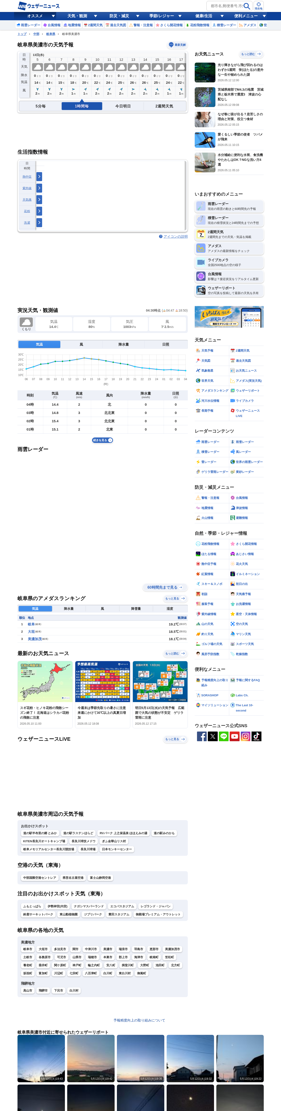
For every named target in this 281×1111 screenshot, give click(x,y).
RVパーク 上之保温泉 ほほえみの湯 (123, 833)
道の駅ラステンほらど (78, 833)
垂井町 (43, 965)
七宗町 (74, 973)
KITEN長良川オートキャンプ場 (44, 841)
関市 (75, 949)
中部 (36, 34)
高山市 (27, 990)
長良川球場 (88, 849)
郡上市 (123, 957)
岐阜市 (27, 949)
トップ (21, 34)
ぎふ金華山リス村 (114, 841)
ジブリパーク (93, 914)
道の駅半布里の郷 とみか (40, 833)
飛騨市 (43, 990)
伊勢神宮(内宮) (58, 906)
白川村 (74, 990)
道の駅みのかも (164, 833)
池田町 (160, 965)
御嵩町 (141, 973)
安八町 (110, 965)
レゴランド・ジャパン (156, 906)
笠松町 (169, 957)
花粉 (27, 211)
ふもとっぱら (32, 906)
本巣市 (107, 957)
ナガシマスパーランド (89, 906)
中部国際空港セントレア (39, 878)
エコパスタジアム (122, 906)
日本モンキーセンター (117, 849)
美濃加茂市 (172, 949)
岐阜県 (50, 34)
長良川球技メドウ (84, 841)
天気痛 (27, 199)
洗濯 (27, 222)
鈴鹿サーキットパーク (38, 914)
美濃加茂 (35, 639)
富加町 (43, 973)
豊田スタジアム (118, 914)
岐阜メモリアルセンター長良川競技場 (48, 849)
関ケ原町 (60, 965)
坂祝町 (27, 973)
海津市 (138, 957)
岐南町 (154, 957)
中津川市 (91, 949)
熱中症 (27, 176)
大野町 (144, 965)
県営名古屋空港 (73, 878)
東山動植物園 (69, 914)
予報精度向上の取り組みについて (139, 1020)
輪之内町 (94, 965)
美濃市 (107, 949)
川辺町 (58, 973)
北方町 (175, 965)
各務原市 (45, 957)
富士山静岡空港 (100, 878)
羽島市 (138, 949)
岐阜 (31, 624)
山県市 (76, 957)
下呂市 (58, 990)
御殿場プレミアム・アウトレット (158, 914)
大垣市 (43, 949)
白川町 (107, 973)
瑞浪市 (123, 949)
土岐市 (27, 957)
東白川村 (125, 973)
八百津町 (91, 973)
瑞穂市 (92, 957)
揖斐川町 (128, 965)
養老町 (27, 965)
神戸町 (76, 965)
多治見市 (60, 949)
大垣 (31, 631)
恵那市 (154, 949)
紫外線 (27, 188)
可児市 (61, 957)
